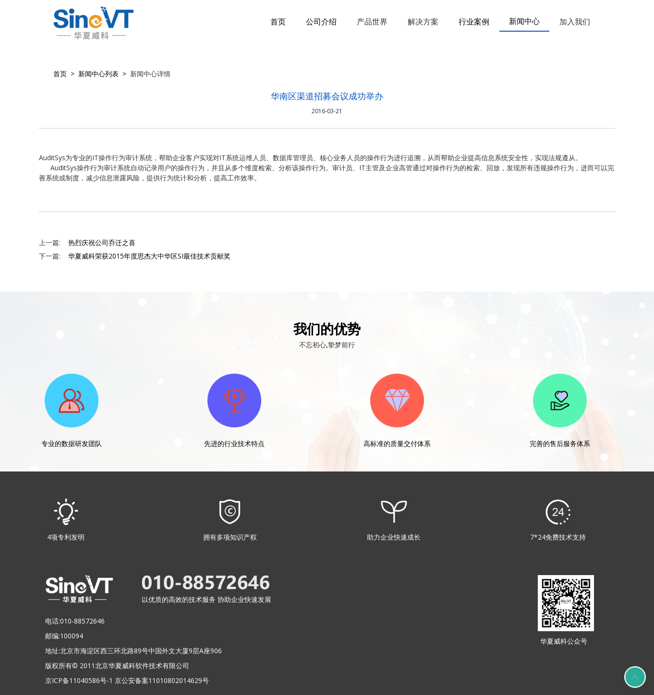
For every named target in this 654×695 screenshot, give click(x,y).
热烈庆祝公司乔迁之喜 (101, 242)
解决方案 (423, 21)
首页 (278, 21)
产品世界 (372, 21)
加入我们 (574, 21)
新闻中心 (524, 21)
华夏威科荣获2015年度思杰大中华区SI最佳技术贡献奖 (149, 255)
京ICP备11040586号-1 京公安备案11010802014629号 (127, 680)
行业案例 (474, 21)
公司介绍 (321, 21)
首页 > (63, 73)
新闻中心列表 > (100, 73)
